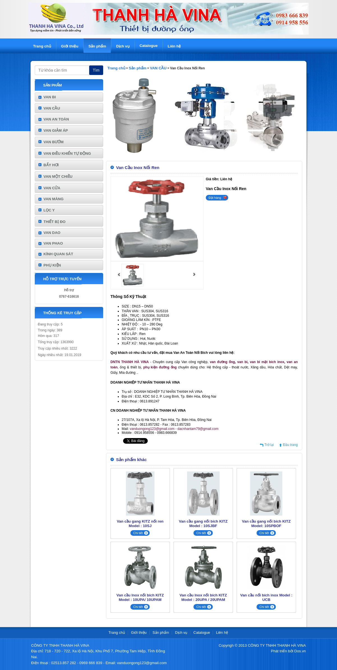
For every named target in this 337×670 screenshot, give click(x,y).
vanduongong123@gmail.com (152, 429)
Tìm (96, 70)
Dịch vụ (122, 46)
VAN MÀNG (53, 199)
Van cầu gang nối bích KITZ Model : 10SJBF (203, 523)
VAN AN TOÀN (56, 119)
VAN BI (49, 97)
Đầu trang (290, 445)
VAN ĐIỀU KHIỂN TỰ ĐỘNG (67, 153)
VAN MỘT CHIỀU (57, 176)
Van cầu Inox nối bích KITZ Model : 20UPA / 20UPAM (203, 597)
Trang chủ (42, 46)
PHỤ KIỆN (52, 265)
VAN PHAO (53, 243)
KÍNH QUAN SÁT (58, 254)
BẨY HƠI (51, 165)
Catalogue (149, 46)
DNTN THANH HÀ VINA (129, 362)
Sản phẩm (97, 46)
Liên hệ (174, 46)
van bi (242, 362)
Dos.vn (300, 651)
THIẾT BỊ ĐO (54, 222)
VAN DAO (51, 233)
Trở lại (269, 445)
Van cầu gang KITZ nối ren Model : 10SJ (140, 523)
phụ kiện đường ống (160, 367)
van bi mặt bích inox (267, 362)
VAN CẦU (51, 108)
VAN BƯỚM (53, 142)
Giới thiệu (70, 46)
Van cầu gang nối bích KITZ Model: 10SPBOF (266, 523)
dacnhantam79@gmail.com (197, 429)
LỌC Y (49, 210)
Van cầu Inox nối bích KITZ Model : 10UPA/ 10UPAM (140, 597)
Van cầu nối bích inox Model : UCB (266, 597)
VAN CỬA (51, 188)
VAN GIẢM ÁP (55, 130)
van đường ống (222, 362)
